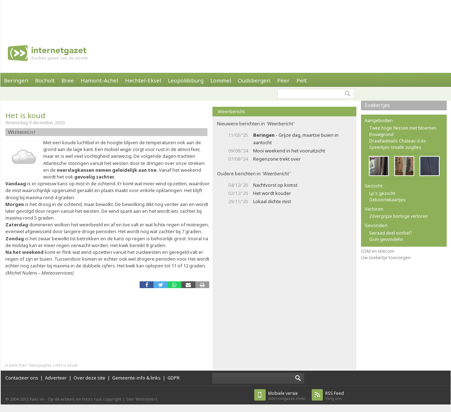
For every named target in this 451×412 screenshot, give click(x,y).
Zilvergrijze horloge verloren (398, 216)
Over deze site (89, 378)
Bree (67, 80)
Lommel (220, 80)
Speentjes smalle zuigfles (395, 147)
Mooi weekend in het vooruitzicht (289, 150)
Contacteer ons (21, 378)
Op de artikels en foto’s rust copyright (84, 399)
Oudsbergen (254, 80)
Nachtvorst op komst (275, 185)
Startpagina (40, 365)
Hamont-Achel (99, 80)
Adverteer (56, 378)
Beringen (16, 80)
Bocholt (45, 80)
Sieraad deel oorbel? (390, 233)
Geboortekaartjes (387, 200)
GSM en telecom (377, 251)
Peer (283, 80)
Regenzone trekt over (277, 159)
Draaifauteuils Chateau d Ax (397, 141)
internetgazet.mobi (287, 396)
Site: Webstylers (141, 399)
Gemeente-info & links (136, 378)
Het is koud (25, 115)
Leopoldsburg (186, 80)
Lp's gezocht (382, 193)
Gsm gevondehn (386, 239)
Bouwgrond (381, 134)
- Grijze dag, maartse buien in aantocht (296, 139)
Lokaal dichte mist (272, 201)
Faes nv (37, 399)
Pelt (301, 80)
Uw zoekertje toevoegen (386, 258)
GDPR (173, 378)
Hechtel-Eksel (143, 80)
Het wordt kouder (272, 193)
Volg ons (334, 396)
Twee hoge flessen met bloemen (402, 128)
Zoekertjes (377, 105)
